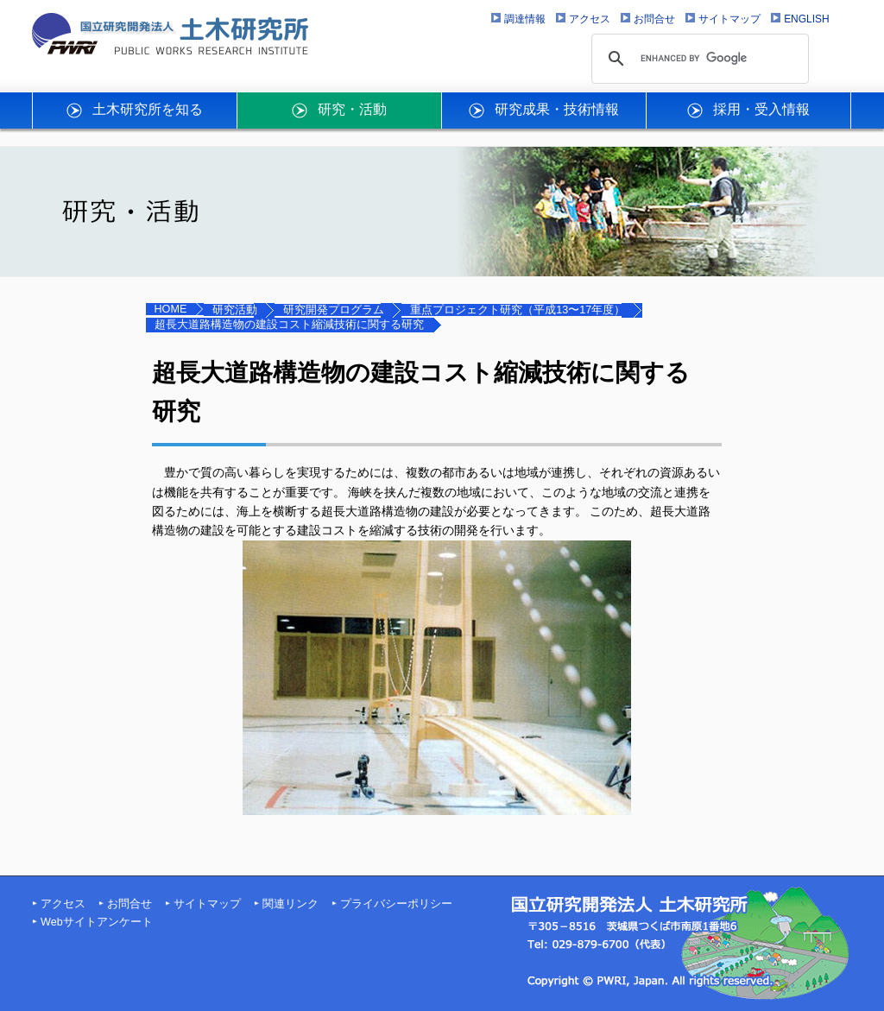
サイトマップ (207, 904)
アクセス (63, 904)
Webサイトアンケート (97, 922)
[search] (698, 58)
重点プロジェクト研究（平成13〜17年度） (517, 310)
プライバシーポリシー (396, 904)
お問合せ (129, 904)
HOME (171, 309)
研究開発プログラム (333, 310)
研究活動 (234, 310)
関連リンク (290, 904)
